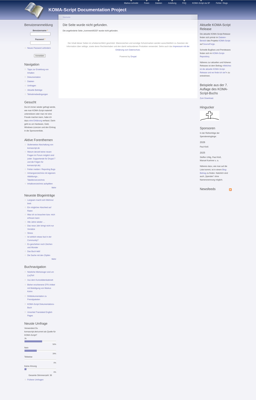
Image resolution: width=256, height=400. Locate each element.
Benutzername (40, 30)
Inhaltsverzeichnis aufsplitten (40, 184)
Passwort (40, 39)
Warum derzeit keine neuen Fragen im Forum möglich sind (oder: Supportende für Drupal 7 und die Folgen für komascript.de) (41, 159)
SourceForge (209, 44)
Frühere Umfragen (35, 380)
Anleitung (172, 3)
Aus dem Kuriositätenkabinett (40, 280)
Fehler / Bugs (222, 3)
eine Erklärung (35, 120)
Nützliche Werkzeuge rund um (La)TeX (40, 274)
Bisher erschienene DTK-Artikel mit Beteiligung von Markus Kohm (41, 288)
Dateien (158, 3)
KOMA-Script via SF (201, 3)
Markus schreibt (131, 3)
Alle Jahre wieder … (36, 222)
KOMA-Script (224, 41)
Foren (146, 3)
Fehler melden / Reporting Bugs (41, 169)
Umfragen (31, 86)
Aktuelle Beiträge (34, 90)
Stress (30, 233)
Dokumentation (34, 77)
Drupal (133, 56)
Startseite (66, 17)
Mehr (54, 188)
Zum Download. (207, 98)
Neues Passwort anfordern (39, 48)
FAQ (184, 3)
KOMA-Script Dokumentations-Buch (40, 306)
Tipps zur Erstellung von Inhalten (37, 71)
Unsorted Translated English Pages (39, 314)
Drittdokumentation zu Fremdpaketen (37, 298)
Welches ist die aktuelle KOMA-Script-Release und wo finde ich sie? (215, 69)
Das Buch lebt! (33, 251)
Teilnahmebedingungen (37, 94)
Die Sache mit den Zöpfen (38, 255)
